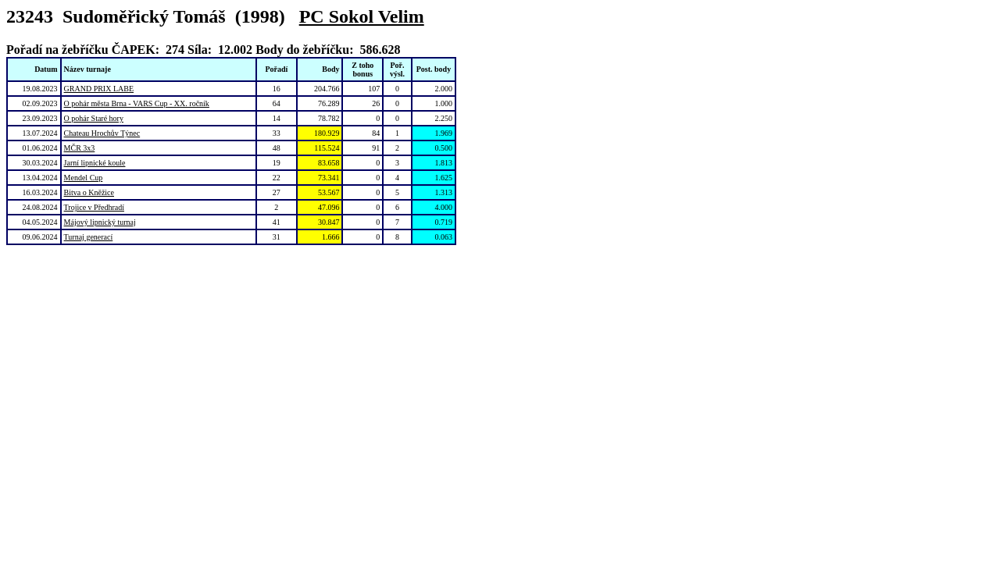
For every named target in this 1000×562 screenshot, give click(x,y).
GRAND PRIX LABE (99, 88)
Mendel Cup (83, 177)
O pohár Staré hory (93, 118)
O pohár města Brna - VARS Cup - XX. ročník (136, 103)
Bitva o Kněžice (89, 192)
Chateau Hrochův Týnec (102, 133)
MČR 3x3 (79, 148)
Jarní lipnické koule (95, 162)
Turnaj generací (88, 237)
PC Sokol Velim (361, 16)
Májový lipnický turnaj (100, 222)
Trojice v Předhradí (94, 207)
